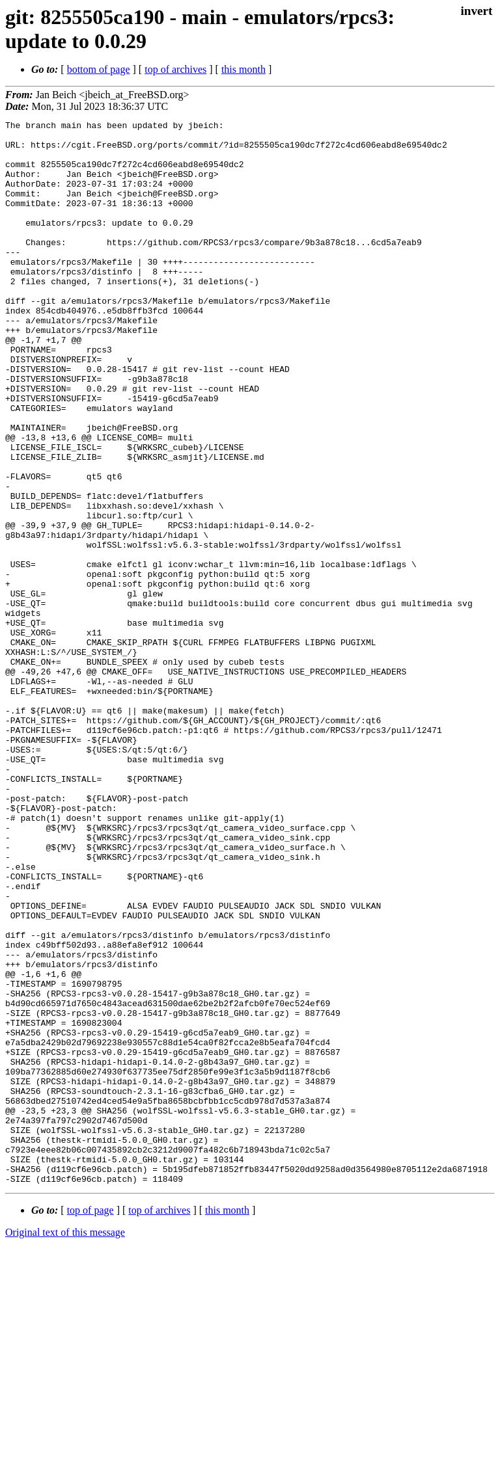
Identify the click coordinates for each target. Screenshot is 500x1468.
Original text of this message (65, 1444)
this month (243, 69)
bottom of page (98, 69)
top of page (90, 1422)
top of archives (175, 69)
